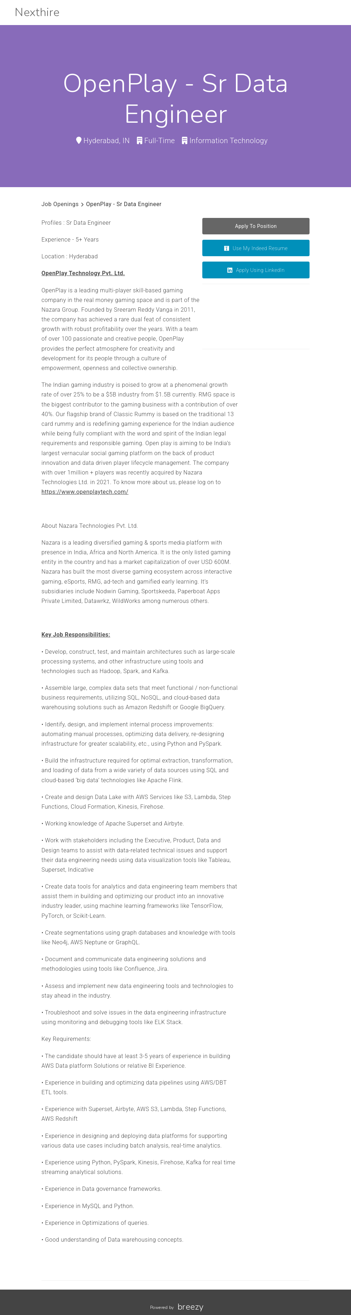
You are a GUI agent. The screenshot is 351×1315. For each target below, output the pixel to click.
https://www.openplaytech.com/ (84, 491)
